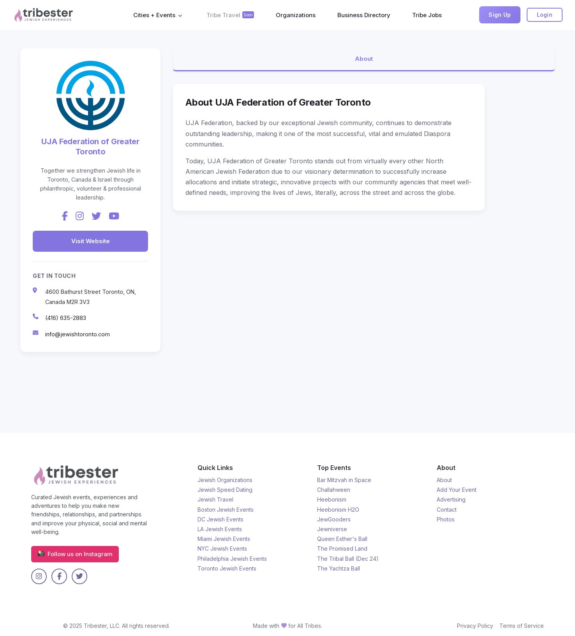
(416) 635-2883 (65, 317)
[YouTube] (114, 216)
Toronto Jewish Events (227, 568)
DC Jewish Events (220, 519)
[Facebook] (65, 216)
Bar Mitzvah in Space (344, 480)
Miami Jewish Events (224, 538)
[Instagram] (80, 216)
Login (545, 14)
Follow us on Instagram (75, 554)
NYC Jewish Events (222, 548)
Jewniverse (332, 529)
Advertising (451, 499)
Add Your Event (456, 489)
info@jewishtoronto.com (77, 334)
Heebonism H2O (338, 509)
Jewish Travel (215, 499)
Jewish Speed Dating (225, 489)
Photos (446, 519)
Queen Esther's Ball (342, 538)
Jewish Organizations (225, 480)
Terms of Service (521, 625)
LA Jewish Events (220, 529)
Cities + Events (154, 15)
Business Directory (363, 15)
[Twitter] (96, 216)
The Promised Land (342, 548)
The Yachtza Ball (338, 568)
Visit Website (90, 241)
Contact (447, 509)
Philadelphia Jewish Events (232, 558)
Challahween (333, 489)
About (364, 59)
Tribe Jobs (427, 15)
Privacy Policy (475, 625)
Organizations (296, 15)
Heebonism (331, 499)
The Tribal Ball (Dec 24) (348, 558)
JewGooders (334, 519)
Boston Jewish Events (226, 509)
